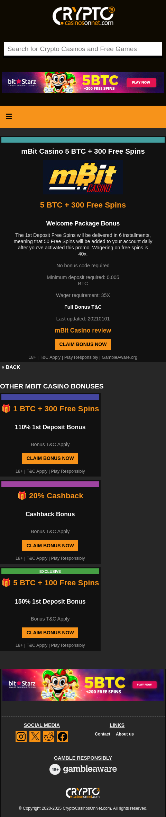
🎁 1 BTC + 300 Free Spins (50, 408)
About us (125, 734)
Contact (102, 734)
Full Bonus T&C (83, 307)
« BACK (11, 367)
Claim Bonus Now (83, 344)
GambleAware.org (119, 357)
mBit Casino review (83, 330)
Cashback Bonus (50, 514)
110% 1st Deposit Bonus (50, 427)
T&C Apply (50, 357)
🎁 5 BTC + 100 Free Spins (50, 582)
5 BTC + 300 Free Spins (83, 205)
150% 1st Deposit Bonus (50, 601)
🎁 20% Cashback (50, 495)
